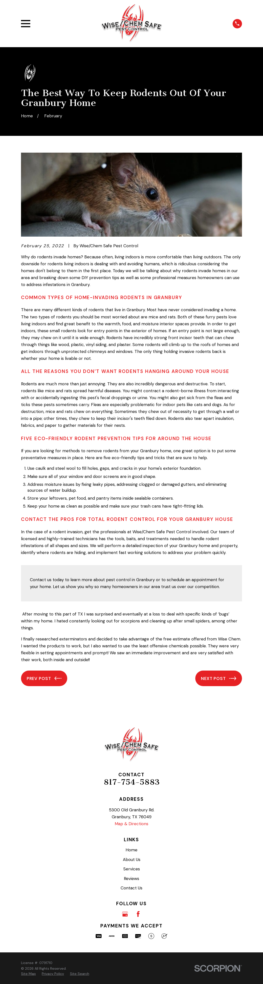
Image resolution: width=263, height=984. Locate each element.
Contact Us (131, 888)
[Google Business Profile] (125, 914)
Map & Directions (131, 823)
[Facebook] (138, 914)
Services (131, 869)
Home (131, 850)
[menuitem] (28, 973)
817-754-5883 (132, 782)
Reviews (131, 878)
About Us (131, 859)
